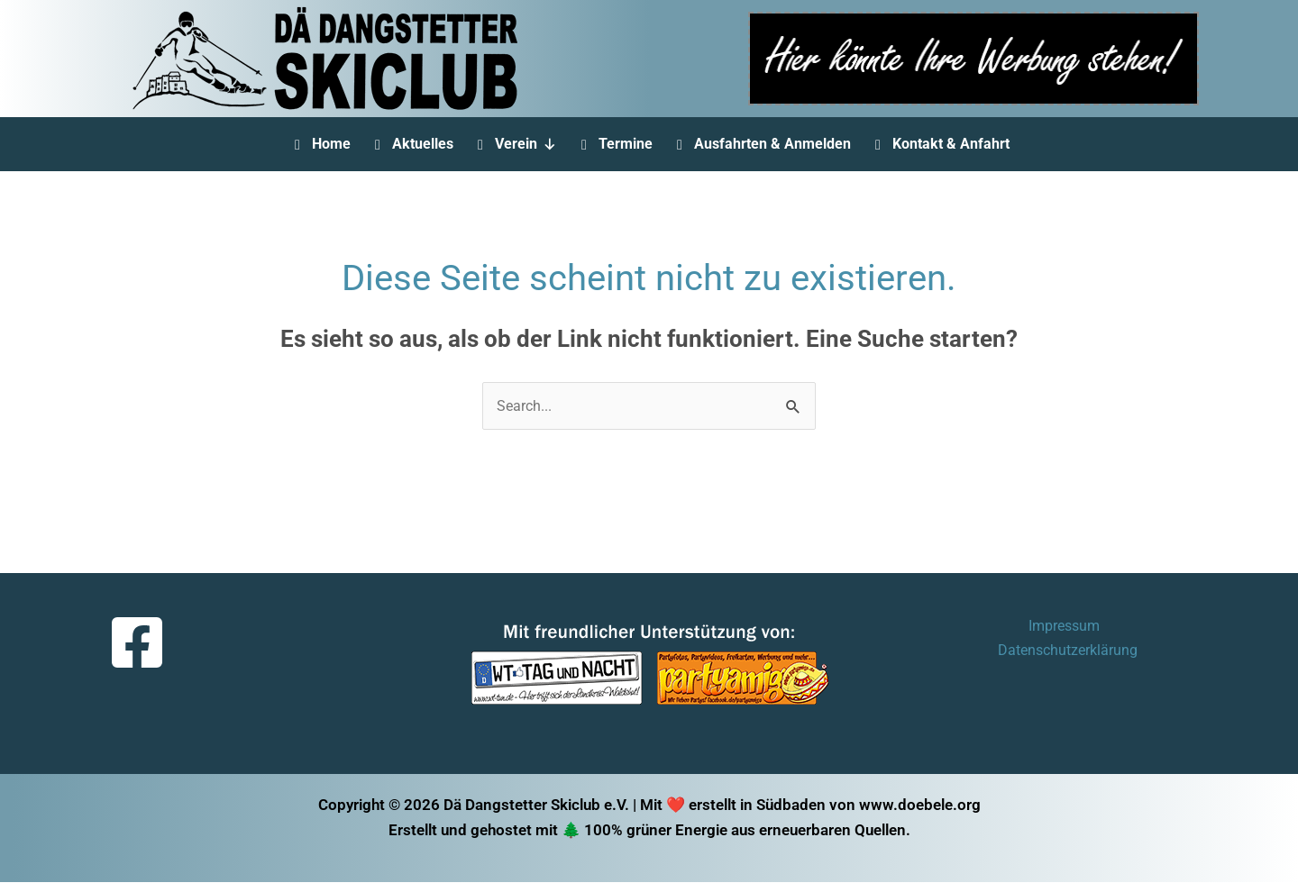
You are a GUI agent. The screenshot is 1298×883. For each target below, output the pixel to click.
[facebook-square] (139, 643)
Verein (526, 144)
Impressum (984, 627)
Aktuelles (422, 143)
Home (331, 143)
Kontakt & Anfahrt (951, 143)
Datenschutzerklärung (1112, 627)
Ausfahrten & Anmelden (772, 143)
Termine (626, 143)
